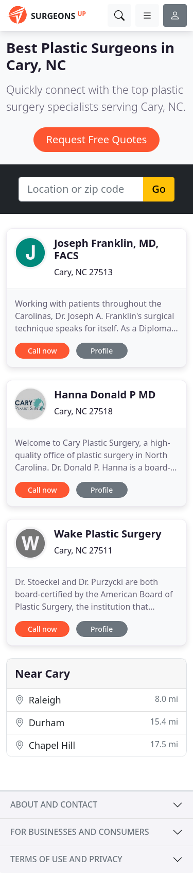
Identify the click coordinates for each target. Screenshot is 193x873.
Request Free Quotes (96, 139)
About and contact (53, 804)
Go (159, 189)
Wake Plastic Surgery (108, 534)
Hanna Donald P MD (105, 394)
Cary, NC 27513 (83, 272)
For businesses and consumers (79, 831)
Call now (42, 351)
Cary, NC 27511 (83, 550)
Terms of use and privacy (66, 859)
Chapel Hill (96, 744)
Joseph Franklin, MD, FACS (106, 249)
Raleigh (96, 699)
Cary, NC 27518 (83, 411)
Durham (96, 722)
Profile (102, 351)
